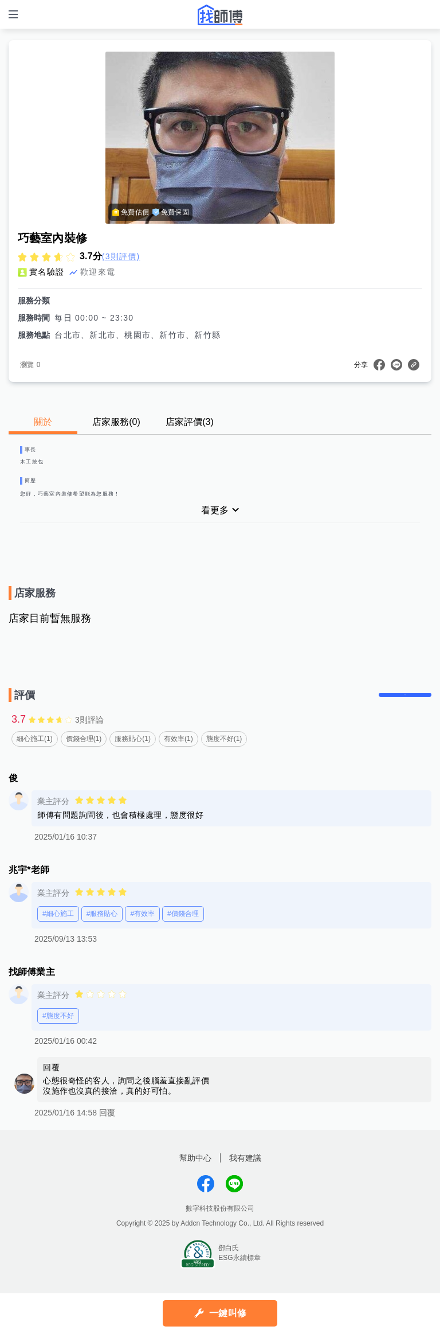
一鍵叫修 (227, 1313)
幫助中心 (195, 1182)
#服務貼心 (102, 938)
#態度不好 (58, 1040)
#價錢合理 (183, 938)
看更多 (215, 523)
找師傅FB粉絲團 (205, 1208)
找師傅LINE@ (234, 1208)
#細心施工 (58, 938)
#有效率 (142, 938)
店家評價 (190, 422)
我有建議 (245, 1182)
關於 (43, 422)
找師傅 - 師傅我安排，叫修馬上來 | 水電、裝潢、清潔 (220, 15)
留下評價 (397, 714)
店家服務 (116, 422)
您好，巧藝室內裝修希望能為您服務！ (94, 504)
